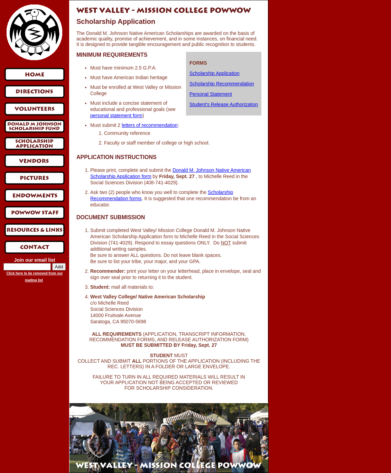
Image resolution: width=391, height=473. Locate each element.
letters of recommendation (150, 125)
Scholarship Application (214, 73)
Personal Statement (210, 94)
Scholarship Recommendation (221, 83)
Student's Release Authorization (223, 104)
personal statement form (116, 115)
